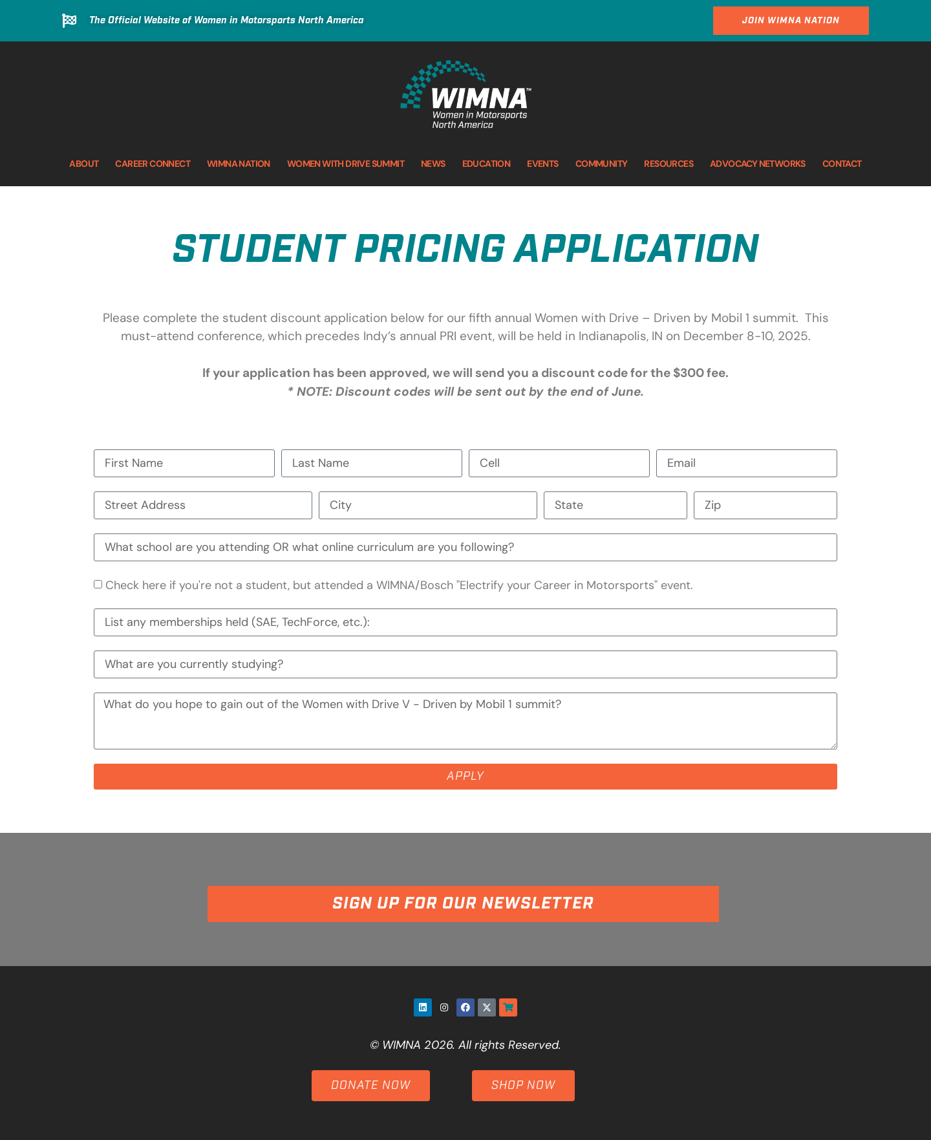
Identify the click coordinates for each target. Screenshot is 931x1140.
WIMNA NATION (238, 163)
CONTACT (842, 163)
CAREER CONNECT (152, 163)
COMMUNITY (601, 163)
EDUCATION (486, 163)
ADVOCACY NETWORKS (758, 163)
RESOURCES (668, 163)
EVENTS (542, 163)
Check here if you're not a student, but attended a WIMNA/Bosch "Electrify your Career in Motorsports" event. (399, 586)
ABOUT (83, 163)
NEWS (433, 163)
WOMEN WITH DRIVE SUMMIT (345, 163)
